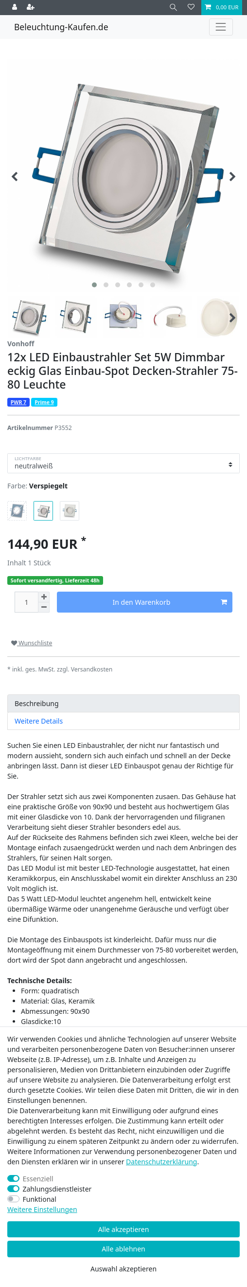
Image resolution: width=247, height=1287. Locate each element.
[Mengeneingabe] (26, 602)
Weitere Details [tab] (39, 721)
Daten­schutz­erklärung (161, 1161)
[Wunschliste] (191, 7)
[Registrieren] (31, 7)
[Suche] (173, 7)
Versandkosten (92, 669)
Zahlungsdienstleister (57, 1189)
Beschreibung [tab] (37, 703)
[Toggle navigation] (221, 27)
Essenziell (38, 1178)
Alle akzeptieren (123, 1229)
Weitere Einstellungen (42, 1209)
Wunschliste (31, 643)
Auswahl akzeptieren (123, 1268)
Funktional (39, 1199)
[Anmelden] (15, 7)
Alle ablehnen (123, 1248)
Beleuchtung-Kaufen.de (61, 27)
